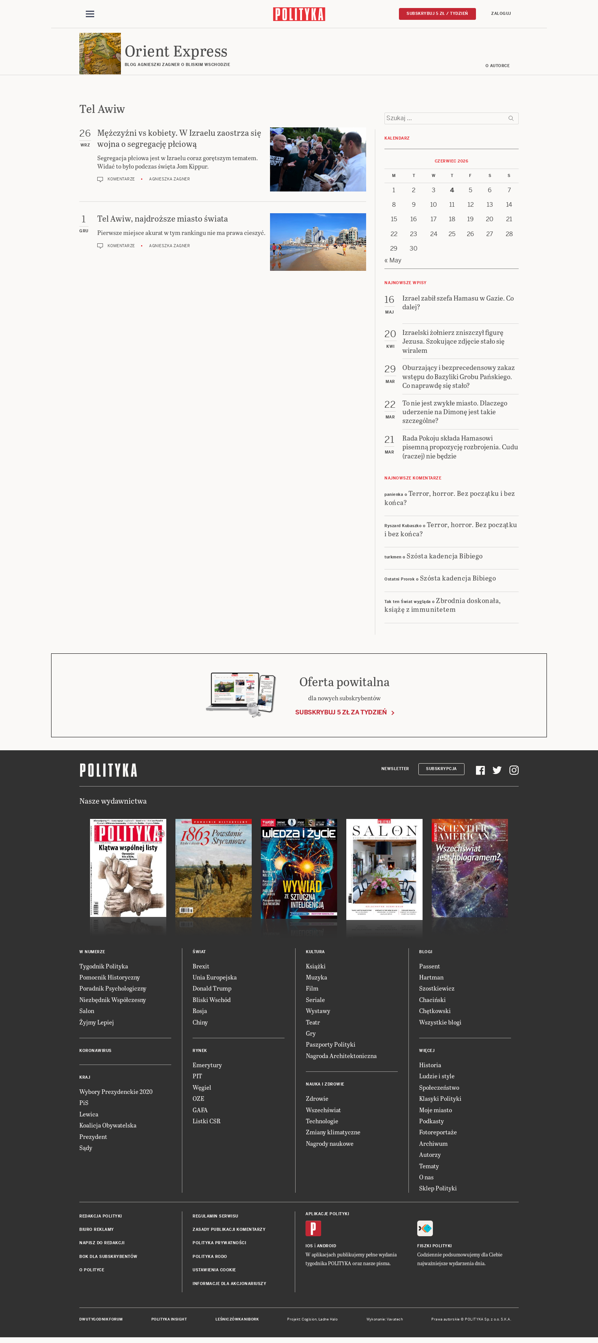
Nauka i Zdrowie (325, 1088)
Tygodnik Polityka (103, 969)
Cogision (309, 1323)
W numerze (92, 955)
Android (326, 1249)
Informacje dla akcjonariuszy (229, 1287)
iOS (309, 1249)
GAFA (200, 1113)
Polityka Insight (169, 1323)
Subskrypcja (441, 772)
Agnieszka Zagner (169, 182)
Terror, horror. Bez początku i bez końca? (449, 501)
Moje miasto (435, 1113)
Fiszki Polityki (434, 1249)
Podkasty (431, 1124)
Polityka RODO (210, 1260)
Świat (199, 955)
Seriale (315, 1003)
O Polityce (91, 1273)
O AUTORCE (497, 69)
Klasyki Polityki (440, 1102)
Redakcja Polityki (100, 1219)
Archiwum (433, 1146)
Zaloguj (501, 13)
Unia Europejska (215, 980)
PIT (197, 1079)
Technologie (322, 1124)
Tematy (429, 1169)
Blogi (425, 955)
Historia (430, 1068)
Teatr (313, 1025)
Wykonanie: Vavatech (385, 1323)
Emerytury (207, 1068)
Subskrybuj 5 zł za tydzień (341, 716)
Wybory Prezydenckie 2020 (116, 1095)
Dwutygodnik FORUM (101, 1323)
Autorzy (430, 1158)
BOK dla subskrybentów (108, 1260)
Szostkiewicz (437, 992)
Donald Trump (212, 992)
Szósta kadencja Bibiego (445, 559)
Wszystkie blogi (440, 1025)
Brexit (201, 969)
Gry (311, 1037)
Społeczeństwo (439, 1091)
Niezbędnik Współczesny (112, 1003)
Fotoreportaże (438, 1135)
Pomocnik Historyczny (109, 980)
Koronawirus (95, 1054)
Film (312, 992)
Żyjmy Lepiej (96, 1025)
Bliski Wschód (212, 1003)
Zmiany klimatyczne (333, 1135)
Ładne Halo (328, 1323)
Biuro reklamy (96, 1233)
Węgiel (202, 1091)
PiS (83, 1106)
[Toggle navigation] (90, 14)
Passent (429, 969)
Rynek (200, 1054)
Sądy (85, 1151)
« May (393, 264)
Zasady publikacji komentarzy (229, 1233)
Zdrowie (317, 1102)
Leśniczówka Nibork (237, 1323)
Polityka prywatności (219, 1246)
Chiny (200, 1025)
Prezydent (93, 1140)
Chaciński (432, 1003)
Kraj (84, 1081)
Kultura (315, 955)
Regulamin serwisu (215, 1219)
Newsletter (395, 772)
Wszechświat (323, 1113)
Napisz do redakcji (101, 1246)
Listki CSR (206, 1124)
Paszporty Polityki (330, 1048)
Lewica (88, 1117)
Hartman (431, 980)
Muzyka (316, 980)
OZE (198, 1102)
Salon (86, 1014)
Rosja (200, 1014)
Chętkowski (435, 1014)
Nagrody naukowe (330, 1146)
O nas (426, 1180)
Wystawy (318, 1014)
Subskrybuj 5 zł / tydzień (437, 13)
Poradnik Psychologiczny (112, 992)
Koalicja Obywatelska (108, 1128)
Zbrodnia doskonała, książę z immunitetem (442, 608)
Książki (316, 969)
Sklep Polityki (438, 1191)
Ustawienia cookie (214, 1273)
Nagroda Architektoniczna (341, 1059)
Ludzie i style (437, 1079)
